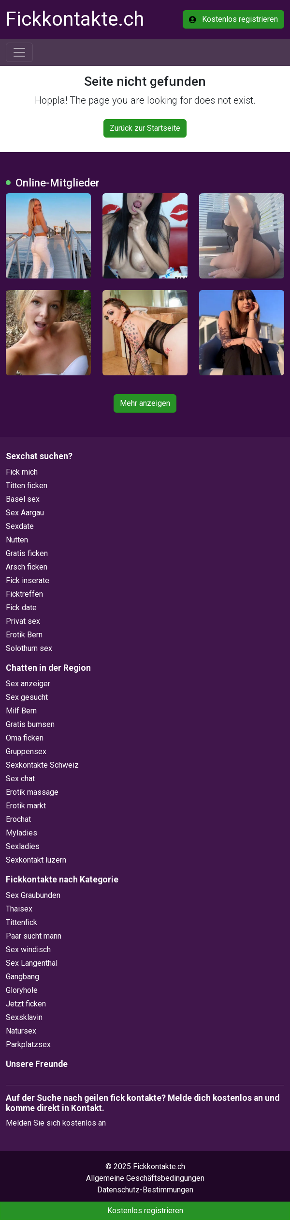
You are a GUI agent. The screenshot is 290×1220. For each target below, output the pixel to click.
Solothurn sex (29, 648)
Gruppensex (26, 751)
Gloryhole (22, 990)
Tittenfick (21, 922)
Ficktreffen (24, 594)
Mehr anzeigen (145, 403)
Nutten (17, 539)
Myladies (21, 832)
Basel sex (23, 499)
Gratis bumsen (30, 724)
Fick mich (22, 472)
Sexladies (23, 846)
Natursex (21, 1030)
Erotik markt (26, 805)
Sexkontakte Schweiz (42, 765)
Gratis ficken (27, 553)
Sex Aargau (25, 512)
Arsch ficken (26, 566)
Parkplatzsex (28, 1044)
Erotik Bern (24, 634)
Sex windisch (28, 949)
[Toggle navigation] (19, 52)
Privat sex (23, 621)
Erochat (18, 819)
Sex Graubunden (33, 895)
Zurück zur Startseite (145, 128)
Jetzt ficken (26, 1003)
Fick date (21, 607)
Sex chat (20, 778)
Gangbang (22, 976)
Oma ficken (25, 737)
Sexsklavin (24, 1017)
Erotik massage (32, 792)
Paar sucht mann (33, 936)
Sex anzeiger (28, 683)
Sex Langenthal (32, 963)
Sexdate (20, 526)
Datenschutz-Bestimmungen (145, 1189)
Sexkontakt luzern (36, 860)
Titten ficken (26, 485)
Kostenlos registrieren (233, 19)
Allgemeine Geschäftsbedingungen (145, 1178)
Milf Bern (21, 710)
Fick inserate (27, 580)
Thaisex (19, 908)
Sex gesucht (27, 697)
